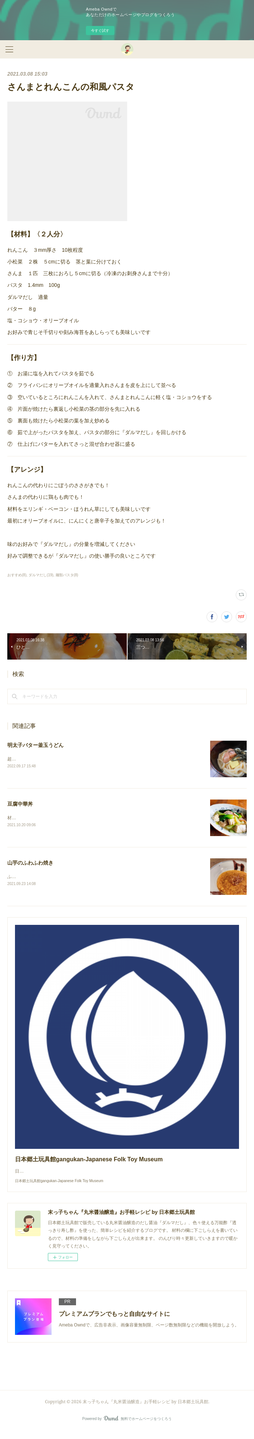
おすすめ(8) (16, 575)
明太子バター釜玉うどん (35, 745)
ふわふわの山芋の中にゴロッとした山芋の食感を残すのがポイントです (77, 877)
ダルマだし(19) (41, 575)
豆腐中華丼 (20, 804)
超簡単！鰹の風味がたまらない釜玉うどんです (53, 759)
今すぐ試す (100, 31)
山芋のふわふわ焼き (30, 863)
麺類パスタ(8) (67, 575)
